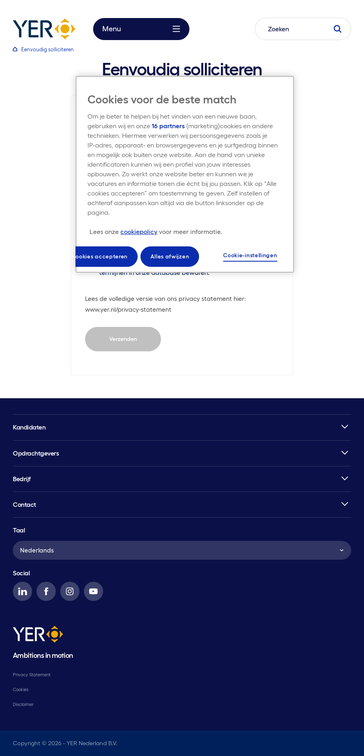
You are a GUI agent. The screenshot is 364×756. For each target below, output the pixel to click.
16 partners (168, 125)
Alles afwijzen (169, 256)
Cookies (20, 689)
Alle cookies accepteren (94, 256)
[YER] (38, 635)
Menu (141, 29)
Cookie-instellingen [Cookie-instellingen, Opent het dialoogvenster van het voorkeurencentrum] (250, 255)
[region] (184, 174)
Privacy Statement (32, 674)
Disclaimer (23, 704)
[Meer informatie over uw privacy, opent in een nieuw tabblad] (155, 231)
